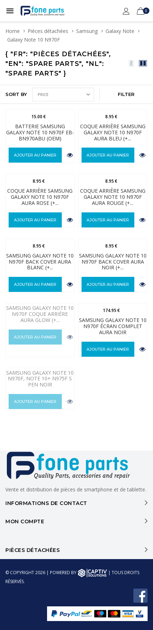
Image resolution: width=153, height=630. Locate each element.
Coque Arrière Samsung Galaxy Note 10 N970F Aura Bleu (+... (112, 132)
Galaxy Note (120, 31)
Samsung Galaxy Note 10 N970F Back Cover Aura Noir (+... (113, 261)
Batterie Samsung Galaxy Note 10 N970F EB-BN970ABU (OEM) (40, 132)
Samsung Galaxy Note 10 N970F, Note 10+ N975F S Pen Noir (40, 378)
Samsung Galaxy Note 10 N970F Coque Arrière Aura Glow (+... (40, 313)
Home (12, 31)
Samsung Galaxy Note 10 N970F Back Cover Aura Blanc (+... (40, 261)
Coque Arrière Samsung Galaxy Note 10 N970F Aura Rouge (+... (112, 196)
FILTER (126, 94)
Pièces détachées (48, 31)
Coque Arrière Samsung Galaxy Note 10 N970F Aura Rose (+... (40, 196)
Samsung (87, 31)
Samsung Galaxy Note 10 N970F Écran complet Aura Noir (113, 326)
